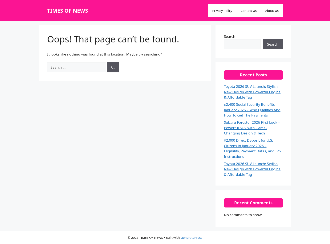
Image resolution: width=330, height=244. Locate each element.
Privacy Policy (222, 10)
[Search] (113, 67)
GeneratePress (191, 237)
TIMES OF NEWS (67, 10)
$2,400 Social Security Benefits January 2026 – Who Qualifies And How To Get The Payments (252, 110)
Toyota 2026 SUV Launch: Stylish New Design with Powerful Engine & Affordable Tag (252, 92)
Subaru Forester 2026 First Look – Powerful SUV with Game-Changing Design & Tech (252, 128)
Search (229, 36)
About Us (272, 10)
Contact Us (249, 10)
